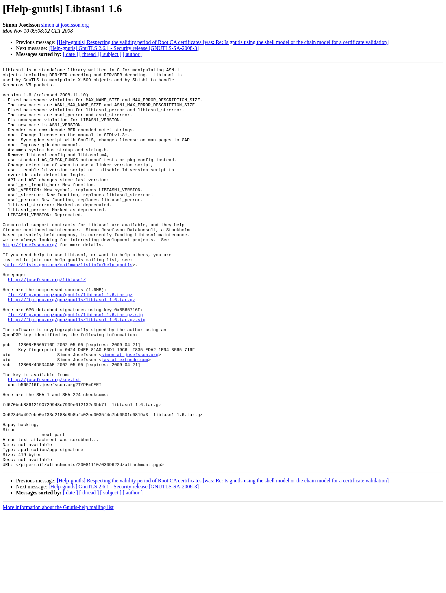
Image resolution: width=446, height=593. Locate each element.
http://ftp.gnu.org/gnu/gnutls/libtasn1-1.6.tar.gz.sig (76, 370)
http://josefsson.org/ (30, 281)
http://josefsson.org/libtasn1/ (47, 322)
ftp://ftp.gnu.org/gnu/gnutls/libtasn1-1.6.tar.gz (70, 340)
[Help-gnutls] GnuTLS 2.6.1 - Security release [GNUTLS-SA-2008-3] (124, 48)
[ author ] (133, 54)
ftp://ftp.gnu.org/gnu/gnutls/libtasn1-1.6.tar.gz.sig (75, 364)
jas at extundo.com (124, 418)
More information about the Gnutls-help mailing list (58, 587)
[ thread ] (89, 54)
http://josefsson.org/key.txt (44, 442)
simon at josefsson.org (65, 25)
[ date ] (70, 54)
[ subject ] (110, 54)
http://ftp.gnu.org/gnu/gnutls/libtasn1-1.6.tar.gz (71, 346)
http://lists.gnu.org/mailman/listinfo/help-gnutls (68, 304)
